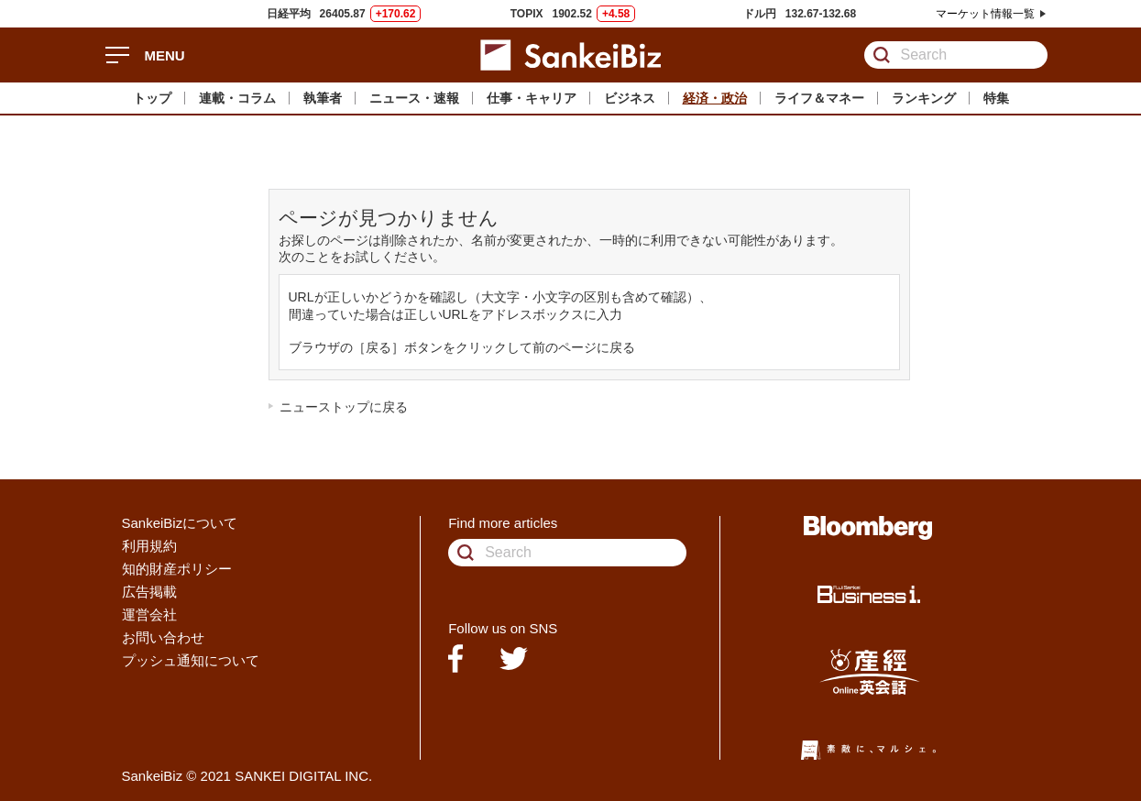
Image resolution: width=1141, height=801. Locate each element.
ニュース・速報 (414, 98)
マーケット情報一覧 (985, 13)
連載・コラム (237, 98)
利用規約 (149, 546)
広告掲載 (149, 591)
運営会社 (149, 614)
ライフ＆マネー (819, 98)
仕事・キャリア (531, 98)
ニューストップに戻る (344, 407)
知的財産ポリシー (177, 569)
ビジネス (629, 98)
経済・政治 (715, 98)
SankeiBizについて (180, 523)
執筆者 (322, 98)
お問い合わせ (163, 637)
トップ (152, 98)
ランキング (924, 98)
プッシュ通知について (190, 660)
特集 (996, 98)
